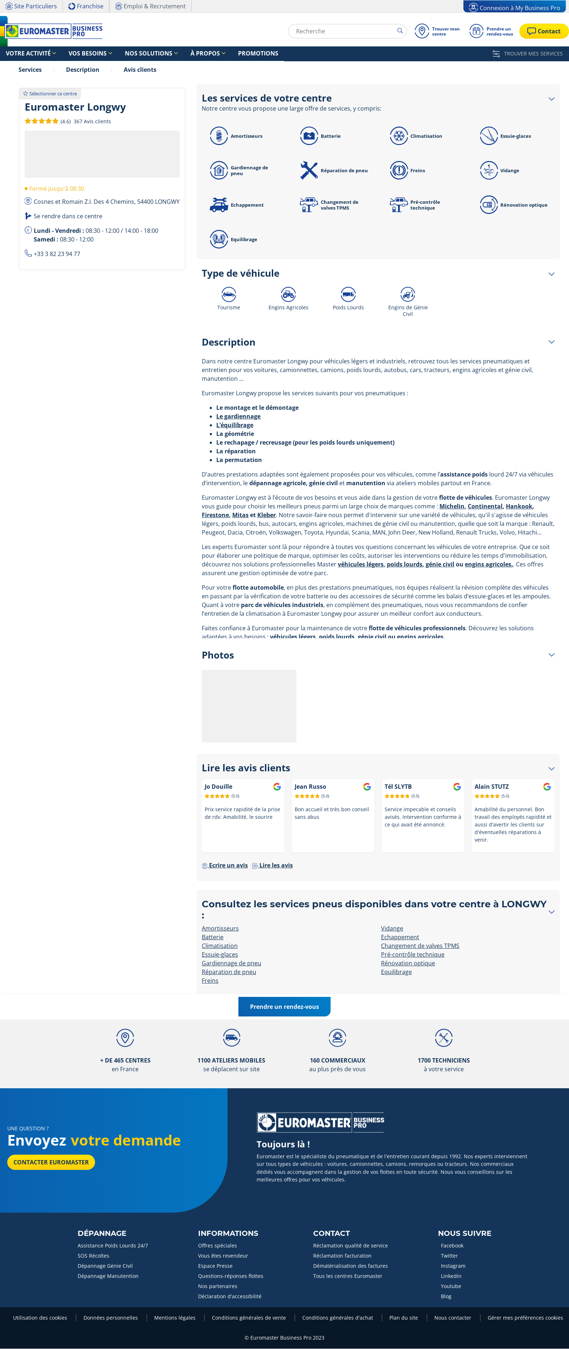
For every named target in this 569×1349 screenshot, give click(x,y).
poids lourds (404, 565)
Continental (485, 507)
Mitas (240, 515)
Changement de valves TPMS (328, 205)
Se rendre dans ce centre (68, 216)
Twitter (449, 1256)
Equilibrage (232, 239)
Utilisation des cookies (41, 1318)
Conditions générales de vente (249, 1318)
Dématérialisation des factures (350, 1266)
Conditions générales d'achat (338, 1318)
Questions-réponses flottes (230, 1276)
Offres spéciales (217, 1245)
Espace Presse (215, 1266)
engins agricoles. (489, 565)
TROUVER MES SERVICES (528, 53)
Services (30, 70)
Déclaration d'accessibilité (230, 1296)
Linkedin (451, 1276)
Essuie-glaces (504, 136)
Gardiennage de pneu (238, 170)
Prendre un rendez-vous (284, 1007)
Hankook (519, 507)
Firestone (215, 515)
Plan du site (404, 1318)
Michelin (451, 507)
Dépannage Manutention (108, 1276)
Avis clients (140, 70)
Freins (406, 170)
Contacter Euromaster (51, 1163)
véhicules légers (361, 565)
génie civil (440, 565)
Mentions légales (175, 1318)
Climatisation (415, 136)
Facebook (452, 1245)
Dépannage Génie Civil (105, 1266)
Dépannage (102, 1233)
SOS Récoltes (93, 1256)
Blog (446, 1296)
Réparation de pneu (333, 170)
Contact (331, 1233)
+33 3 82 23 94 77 (57, 254)
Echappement (236, 205)
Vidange (499, 170)
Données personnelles (111, 1318)
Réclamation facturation (342, 1256)
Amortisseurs (235, 136)
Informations (228, 1233)
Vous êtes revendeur (223, 1256)
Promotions (214, 53)
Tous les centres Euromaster (347, 1276)
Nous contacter (453, 1318)
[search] (400, 30)
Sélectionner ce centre (50, 94)
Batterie (319, 136)
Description (82, 70)
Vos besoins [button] (73, 53)
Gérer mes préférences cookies (525, 1318)
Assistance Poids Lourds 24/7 (113, 1245)
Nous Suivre (464, 1233)
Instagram (453, 1266)
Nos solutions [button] (124, 53)
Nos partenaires (217, 1286)
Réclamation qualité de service (350, 1245)
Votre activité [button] (23, 53)
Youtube (451, 1286)
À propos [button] (171, 53)
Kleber (266, 515)
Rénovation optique (513, 205)
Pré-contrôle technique (414, 205)
